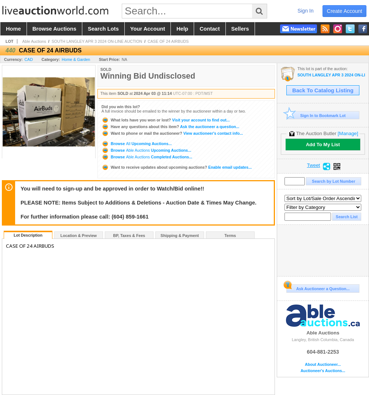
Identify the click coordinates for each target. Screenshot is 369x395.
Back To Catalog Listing (323, 90)
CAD (28, 59)
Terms (230, 235)
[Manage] (347, 133)
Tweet (313, 165)
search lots (103, 29)
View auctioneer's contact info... (172, 133)
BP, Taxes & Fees (129, 235)
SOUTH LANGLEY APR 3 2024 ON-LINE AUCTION (97, 41)
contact (210, 29)
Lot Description (28, 235)
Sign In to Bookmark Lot (316, 115)
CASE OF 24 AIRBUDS (168, 41)
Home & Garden (76, 59)
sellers (240, 29)
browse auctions (54, 29)
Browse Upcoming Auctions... (136, 143)
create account (344, 11)
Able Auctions (34, 41)
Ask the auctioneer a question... (170, 126)
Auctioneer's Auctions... (322, 371)
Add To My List (323, 144)
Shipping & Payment (180, 235)
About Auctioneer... (323, 365)
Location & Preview (79, 235)
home (13, 29)
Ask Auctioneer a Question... (317, 287)
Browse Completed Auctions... (146, 157)
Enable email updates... (176, 167)
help (182, 29)
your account (147, 29)
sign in (305, 11)
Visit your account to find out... (165, 120)
